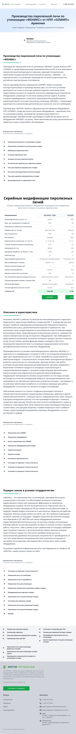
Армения (55, 4)
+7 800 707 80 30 (68, 4)
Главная (14, 27)
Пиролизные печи (31, 27)
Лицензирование (31, 4)
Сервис (19, 4)
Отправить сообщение (16, 688)
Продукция (21, 27)
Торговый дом (8, 700)
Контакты (42, 4)
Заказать (50, 297)
